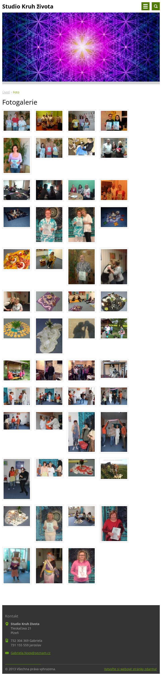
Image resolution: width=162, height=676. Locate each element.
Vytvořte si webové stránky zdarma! (130, 669)
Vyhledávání (156, 6)
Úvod (6, 92)
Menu (145, 6)
